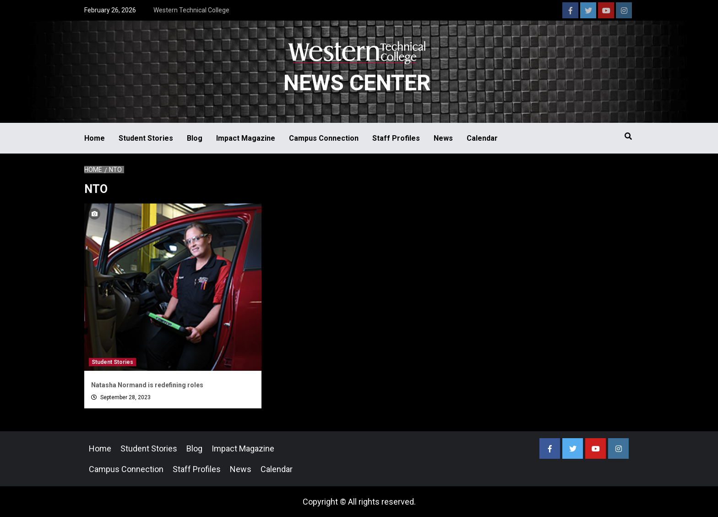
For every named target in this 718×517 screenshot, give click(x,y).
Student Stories (146, 138)
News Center (356, 83)
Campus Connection (324, 138)
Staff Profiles (396, 138)
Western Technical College (191, 10)
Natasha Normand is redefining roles (147, 385)
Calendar (482, 138)
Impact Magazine (245, 138)
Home (94, 138)
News (443, 138)
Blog (194, 138)
